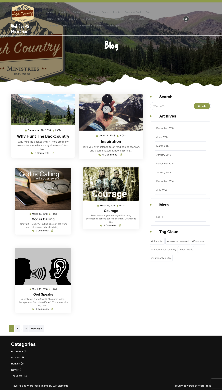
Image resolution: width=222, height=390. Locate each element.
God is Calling (43, 213)
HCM (58, 130)
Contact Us (79, 12)
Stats (141, 19)
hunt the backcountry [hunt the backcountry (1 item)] (164, 249)
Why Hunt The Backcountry (43, 136)
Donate (93, 12)
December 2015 (165, 163)
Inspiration (111, 141)
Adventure (17, 351)
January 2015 (163, 172)
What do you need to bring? (87, 25)
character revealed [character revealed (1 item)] (178, 241)
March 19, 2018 (40, 210)
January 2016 (163, 154)
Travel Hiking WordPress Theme (30, 385)
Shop (131, 19)
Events (105, 12)
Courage (111, 207)
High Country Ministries (21, 28)
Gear (148, 12)
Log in (159, 216)
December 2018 (165, 128)
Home (50, 19)
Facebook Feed (133, 12)
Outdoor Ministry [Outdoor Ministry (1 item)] (162, 258)
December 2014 (165, 181)
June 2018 (162, 137)
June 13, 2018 (107, 135)
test (65, 25)
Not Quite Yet (89, 19)
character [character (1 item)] (158, 241)
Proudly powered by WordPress (192, 385)
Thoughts (16, 375)
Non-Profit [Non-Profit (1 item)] (187, 249)
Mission (72, 19)
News (14, 369)
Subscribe (52, 25)
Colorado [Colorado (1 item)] (199, 241)
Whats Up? (113, 25)
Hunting (15, 363)
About (50, 12)
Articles (15, 357)
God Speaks (43, 290)
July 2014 (161, 190)
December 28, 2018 (39, 130)
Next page (36, 328)
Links (61, 19)
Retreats (119, 19)
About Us (63, 12)
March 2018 (162, 145)
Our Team (105, 19)
